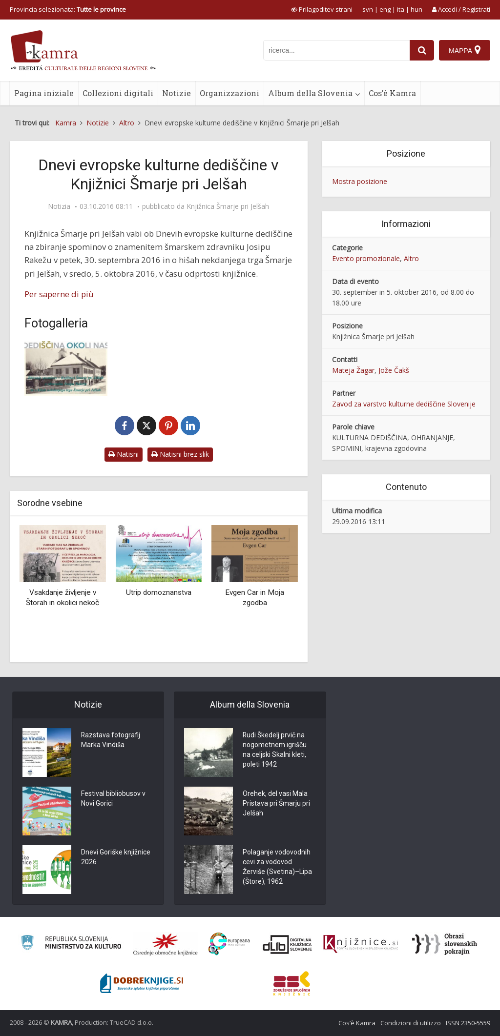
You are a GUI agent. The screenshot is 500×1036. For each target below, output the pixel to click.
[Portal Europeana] (229, 944)
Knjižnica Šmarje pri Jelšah (228, 206)
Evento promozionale (366, 258)
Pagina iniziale (44, 93)
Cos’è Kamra (392, 93)
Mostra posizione (359, 181)
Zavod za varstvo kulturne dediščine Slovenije (404, 403)
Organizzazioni (229, 93)
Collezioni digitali (118, 93)
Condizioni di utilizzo (410, 1022)
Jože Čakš (393, 370)
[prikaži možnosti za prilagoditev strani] (322, 9)
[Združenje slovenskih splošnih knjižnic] (360, 944)
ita (400, 9)
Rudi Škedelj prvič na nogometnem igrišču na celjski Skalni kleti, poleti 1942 (275, 750)
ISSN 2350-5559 (468, 1022)
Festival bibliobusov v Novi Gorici (113, 799)
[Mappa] (464, 50)
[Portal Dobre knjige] (141, 983)
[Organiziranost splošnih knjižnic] (165, 944)
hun (416, 9)
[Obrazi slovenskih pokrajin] (444, 944)
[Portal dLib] (287, 944)
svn (367, 9)
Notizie (176, 93)
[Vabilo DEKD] (65, 368)
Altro (411, 258)
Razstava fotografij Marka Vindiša (111, 740)
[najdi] (422, 50)
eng (385, 9)
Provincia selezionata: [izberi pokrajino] (68, 9)
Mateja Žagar (353, 370)
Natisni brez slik (180, 454)
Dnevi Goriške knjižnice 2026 (115, 857)
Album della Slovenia (310, 93)
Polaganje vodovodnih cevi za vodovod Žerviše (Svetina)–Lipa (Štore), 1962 (277, 867)
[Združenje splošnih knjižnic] (291, 983)
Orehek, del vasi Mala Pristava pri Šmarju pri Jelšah (276, 803)
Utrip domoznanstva (158, 592)
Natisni (123, 454)
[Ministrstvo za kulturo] (71, 944)
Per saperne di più (59, 294)
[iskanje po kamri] (336, 50)
